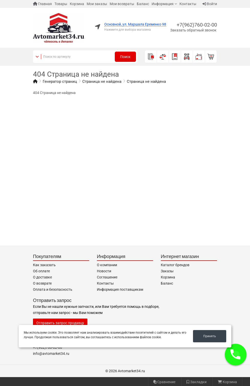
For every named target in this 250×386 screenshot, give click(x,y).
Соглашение (107, 277)
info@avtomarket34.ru (51, 354)
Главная (42, 4)
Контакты (187, 4)
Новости (104, 271)
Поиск (125, 57)
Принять (209, 336)
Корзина (77, 4)
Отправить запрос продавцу (60, 323)
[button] (235, 354)
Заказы (167, 271)
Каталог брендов (175, 265)
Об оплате (41, 271)
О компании (107, 265)
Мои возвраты (122, 4)
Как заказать (44, 265)
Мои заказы (97, 4)
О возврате (42, 283)
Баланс (143, 4)
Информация (163, 4)
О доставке (42, 277)
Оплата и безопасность (52, 289)
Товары (60, 4)
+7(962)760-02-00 (197, 24)
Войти (209, 4)
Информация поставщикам (120, 289)
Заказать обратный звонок (193, 30)
